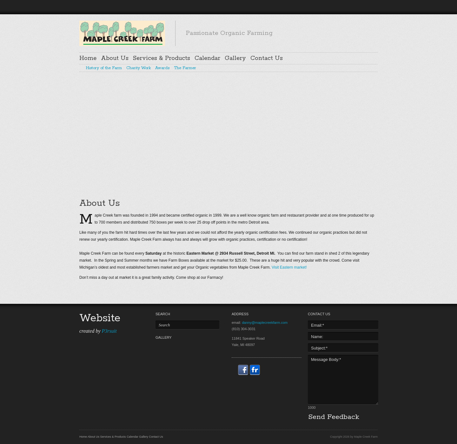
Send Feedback (333, 417)
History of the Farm (104, 68)
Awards (162, 68)
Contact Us (266, 58)
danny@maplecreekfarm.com (265, 322)
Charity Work (138, 68)
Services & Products (161, 58)
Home (87, 58)
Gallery (235, 58)
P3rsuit (109, 331)
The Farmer (185, 68)
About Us (115, 58)
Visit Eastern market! (289, 267)
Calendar (207, 58)
